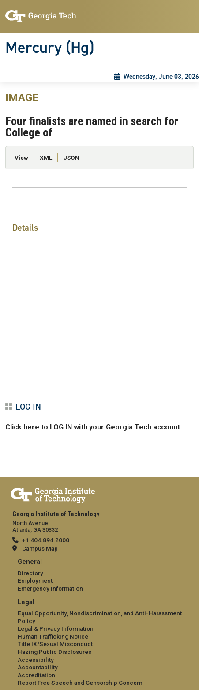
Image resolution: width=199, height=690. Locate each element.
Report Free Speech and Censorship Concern (80, 682)
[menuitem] (99, 575)
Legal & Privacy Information (56, 628)
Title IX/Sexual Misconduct (55, 643)
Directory (30, 572)
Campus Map (40, 548)
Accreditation (36, 675)
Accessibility (36, 659)
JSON (71, 157)
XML (46, 157)
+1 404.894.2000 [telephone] (45, 539)
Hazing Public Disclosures (54, 651)
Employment (35, 580)
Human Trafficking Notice (53, 636)
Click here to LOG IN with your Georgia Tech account (92, 427)
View (21, 157)
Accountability (38, 667)
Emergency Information (50, 588)
